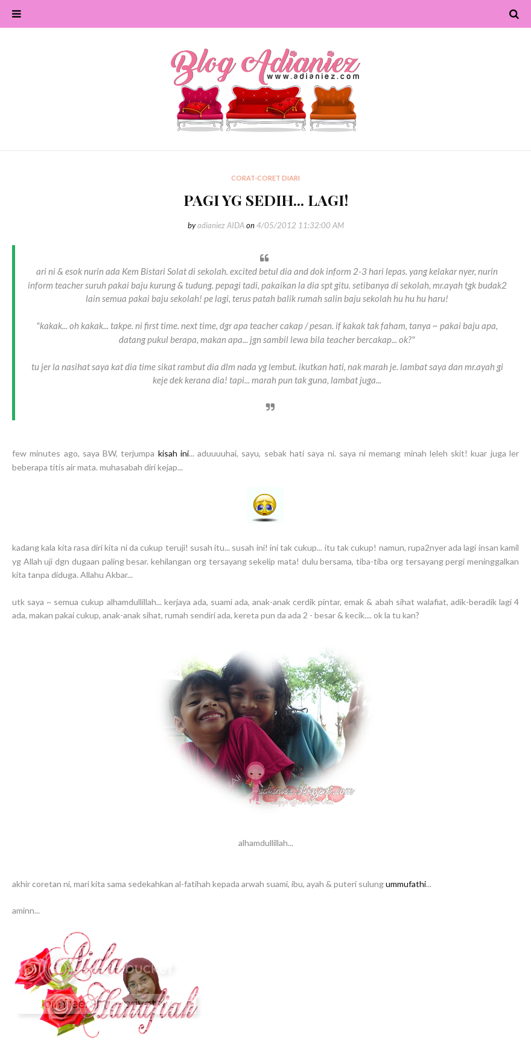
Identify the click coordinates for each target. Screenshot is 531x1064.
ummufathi (406, 884)
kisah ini (173, 453)
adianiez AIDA (220, 225)
